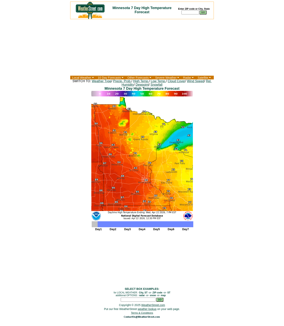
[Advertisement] (142, 47)
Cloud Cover (176, 81)
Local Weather (83, 77)
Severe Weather (167, 77)
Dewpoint (142, 84)
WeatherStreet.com (153, 305)
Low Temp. (158, 81)
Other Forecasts (139, 77)
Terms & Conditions (142, 312)
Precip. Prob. (122, 81)
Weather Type (101, 81)
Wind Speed (195, 81)
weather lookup (147, 309)
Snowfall (156, 84)
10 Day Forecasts (111, 77)
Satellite (204, 77)
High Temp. (141, 81)
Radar (188, 77)
